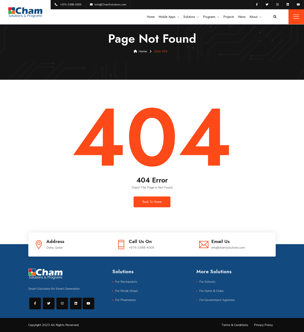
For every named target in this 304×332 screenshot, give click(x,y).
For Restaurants (126, 282)
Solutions (189, 17)
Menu (296, 16)
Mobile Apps (167, 17)
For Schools (207, 282)
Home (151, 17)
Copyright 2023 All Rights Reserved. (53, 325)
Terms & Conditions (234, 325)
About (253, 17)
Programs (209, 17)
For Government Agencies (217, 300)
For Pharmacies (125, 300)
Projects (228, 17)
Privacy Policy (263, 325)
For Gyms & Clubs (211, 291)
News (242, 17)
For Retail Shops (126, 291)
